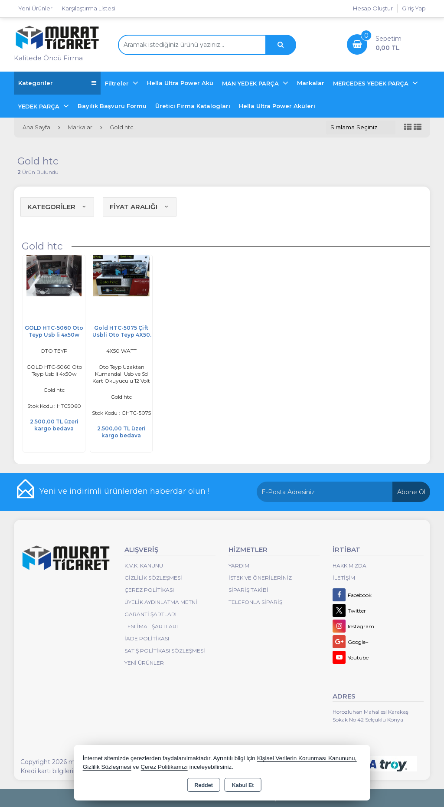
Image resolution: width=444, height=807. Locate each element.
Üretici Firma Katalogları (192, 105)
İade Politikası (146, 638)
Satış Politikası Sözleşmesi (164, 650)
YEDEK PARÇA (39, 106)
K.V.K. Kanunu (143, 565)
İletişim (344, 577)
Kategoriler (57, 83)
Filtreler (118, 83)
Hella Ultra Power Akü (180, 82)
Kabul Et (243, 785)
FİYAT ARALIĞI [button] (140, 207)
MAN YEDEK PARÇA (251, 83)
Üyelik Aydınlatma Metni (160, 602)
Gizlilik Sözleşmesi (153, 577)
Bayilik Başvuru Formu (112, 105)
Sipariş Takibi (248, 590)
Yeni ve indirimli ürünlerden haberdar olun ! (124, 491)
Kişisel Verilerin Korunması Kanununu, (307, 758)
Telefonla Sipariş (255, 602)
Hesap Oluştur (373, 8)
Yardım (239, 565)
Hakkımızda (349, 565)
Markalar (310, 82)
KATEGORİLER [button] (57, 207)
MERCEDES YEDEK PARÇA (371, 83)
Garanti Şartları (150, 614)
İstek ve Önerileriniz (260, 577)
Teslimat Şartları (151, 626)
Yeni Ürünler (144, 662)
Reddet (203, 785)
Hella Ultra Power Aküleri (277, 105)
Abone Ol (411, 492)
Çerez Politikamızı (164, 767)
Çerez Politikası (149, 590)
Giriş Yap (414, 8)
